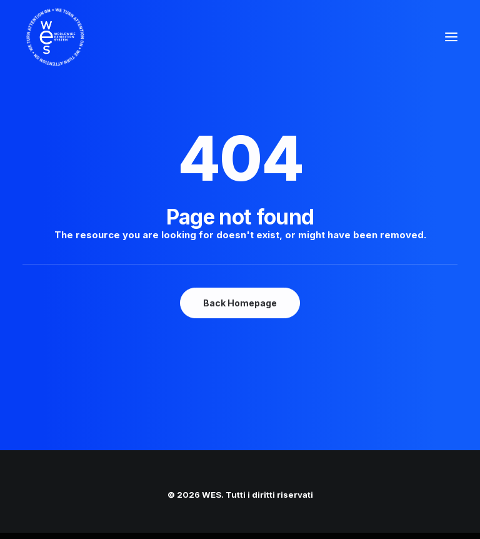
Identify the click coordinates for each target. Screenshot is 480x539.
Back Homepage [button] (240, 303)
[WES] (44, 37)
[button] (451, 37)
